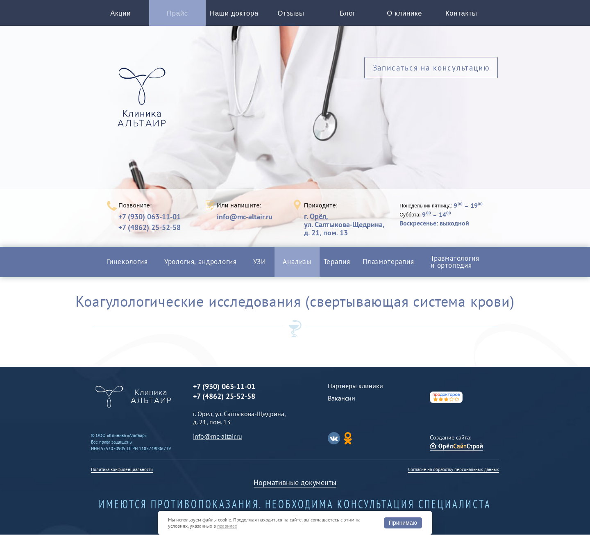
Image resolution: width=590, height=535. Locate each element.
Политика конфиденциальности (122, 470)
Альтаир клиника (144, 102)
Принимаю (403, 522)
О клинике (404, 13)
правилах (227, 526)
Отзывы (291, 13)
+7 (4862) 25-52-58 (149, 227)
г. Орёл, (344, 225)
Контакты (461, 13)
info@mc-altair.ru (244, 217)
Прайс (177, 13)
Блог (348, 13)
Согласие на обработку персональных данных (453, 470)
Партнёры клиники (355, 386)
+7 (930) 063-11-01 (149, 217)
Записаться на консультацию (431, 69)
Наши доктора (234, 13)
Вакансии (341, 398)
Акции (120, 13)
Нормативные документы (295, 482)
